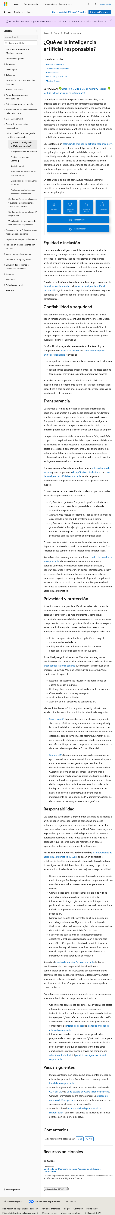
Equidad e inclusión (55, 64)
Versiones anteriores (51, 1208)
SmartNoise (55, 718)
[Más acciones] (110, 33)
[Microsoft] (5, 4)
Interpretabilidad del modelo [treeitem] (24, 151)
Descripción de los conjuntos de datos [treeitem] (24, 182)
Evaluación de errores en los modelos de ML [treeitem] (23, 173)
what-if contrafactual (60, 1055)
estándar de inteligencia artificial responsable (86, 143)
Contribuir (78, 1208)
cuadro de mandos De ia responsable (74, 962)
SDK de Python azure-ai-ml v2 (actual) (63, 92)
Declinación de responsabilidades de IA (20, 1208)
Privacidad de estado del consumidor (19, 1213)
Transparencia (52, 72)
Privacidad (91, 1208)
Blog (66, 1208)
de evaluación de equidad (57, 286)
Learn (46, 32)
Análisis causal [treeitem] (17, 166)
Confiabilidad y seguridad (57, 68)
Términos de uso (49, 1213)
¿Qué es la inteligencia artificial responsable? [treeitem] (21, 144)
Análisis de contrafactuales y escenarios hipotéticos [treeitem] (24, 191)
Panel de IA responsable (61, 1083)
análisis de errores (69, 350)
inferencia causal (75, 1025)
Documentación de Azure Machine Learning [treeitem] (17, 51)
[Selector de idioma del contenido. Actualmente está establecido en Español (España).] (13, 1201)
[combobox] (20, 37)
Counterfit (54, 754)
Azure (56, 32)
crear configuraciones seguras (59, 665)
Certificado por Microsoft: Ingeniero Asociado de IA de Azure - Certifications (73, 1170)
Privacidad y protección (57, 76)
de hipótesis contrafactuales (86, 472)
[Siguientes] (88, 4)
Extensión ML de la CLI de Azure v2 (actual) (84, 88)
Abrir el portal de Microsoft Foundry (69, 12)
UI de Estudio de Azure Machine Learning (88, 1091)
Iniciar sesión (105, 3)
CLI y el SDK (55, 1091)
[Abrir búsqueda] (95, 4)
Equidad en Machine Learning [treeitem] (20, 159)
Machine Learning (72, 32)
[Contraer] (37, 30)
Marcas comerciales (70, 1213)
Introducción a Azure (100, 12)
